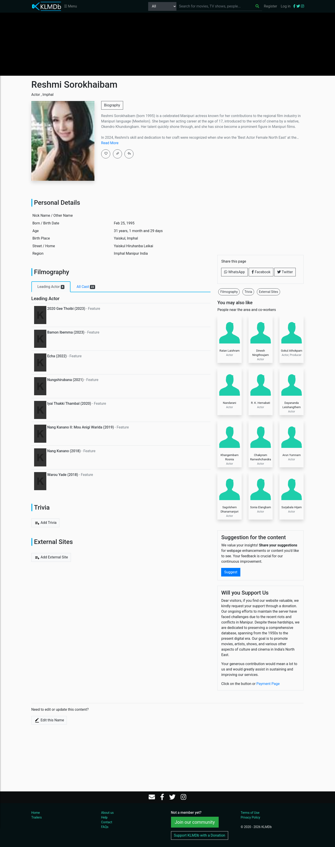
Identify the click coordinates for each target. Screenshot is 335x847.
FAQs (105, 827)
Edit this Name (49, 720)
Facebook (261, 272)
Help (104, 817)
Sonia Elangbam (260, 507)
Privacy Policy (250, 817)
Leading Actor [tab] (50, 287)
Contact (106, 822)
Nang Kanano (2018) (64, 451)
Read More (110, 143)
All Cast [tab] (86, 287)
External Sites (268, 292)
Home (35, 812)
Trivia (248, 292)
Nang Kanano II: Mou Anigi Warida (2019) (80, 427)
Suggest (230, 572)
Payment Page (268, 684)
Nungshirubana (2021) (65, 380)
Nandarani (229, 403)
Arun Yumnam (291, 455)
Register (270, 6)
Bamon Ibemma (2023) (65, 332)
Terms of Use (250, 812)
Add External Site (51, 557)
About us (107, 812)
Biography (112, 105)
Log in (285, 6)
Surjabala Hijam (291, 507)
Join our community (195, 822)
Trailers (36, 817)
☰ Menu (70, 6)
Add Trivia (45, 523)
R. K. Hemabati (260, 403)
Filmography (229, 292)
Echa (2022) (57, 356)
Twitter (285, 272)
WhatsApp (234, 272)
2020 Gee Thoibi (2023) (66, 308)
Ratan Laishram (230, 350)
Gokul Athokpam (291, 350)
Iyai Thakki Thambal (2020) (69, 403)
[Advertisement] (167, 44)
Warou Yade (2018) (62, 475)
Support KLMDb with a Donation (199, 835)
